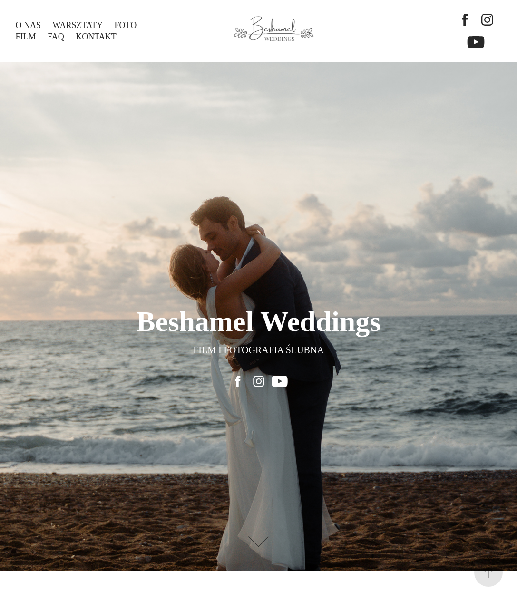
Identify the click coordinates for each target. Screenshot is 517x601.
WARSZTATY (78, 25)
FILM (26, 36)
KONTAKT (96, 36)
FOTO (126, 25)
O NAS (28, 25)
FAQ (56, 36)
